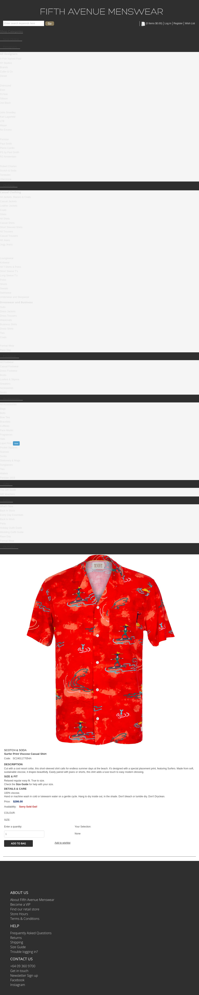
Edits (6, 500)
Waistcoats (6, 320)
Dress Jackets (7, 311)
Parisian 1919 (7, 477)
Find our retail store (24, 909)
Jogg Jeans (6, 244)
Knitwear (5, 262)
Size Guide (18, 947)
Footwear (9, 356)
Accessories (6, 388)
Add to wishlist (62, 842)
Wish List (190, 23)
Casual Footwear (9, 366)
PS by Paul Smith (9, 152)
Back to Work (7, 519)
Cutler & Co (6, 71)
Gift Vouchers (7, 494)
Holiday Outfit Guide (11, 527)
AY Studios (6, 63)
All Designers (8, 54)
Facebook (17, 980)
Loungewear (7, 258)
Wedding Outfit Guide (12, 532)
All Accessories (8, 404)
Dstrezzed (5, 85)
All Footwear (7, 362)
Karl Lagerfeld (7, 116)
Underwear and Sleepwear (14, 297)
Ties (2, 333)
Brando (4, 67)
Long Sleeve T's (8, 275)
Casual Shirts (7, 223)
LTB (2, 121)
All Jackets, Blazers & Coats (15, 197)
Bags (3, 408)
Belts (3, 413)
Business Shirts (8, 324)
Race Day (5, 350)
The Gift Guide (8, 489)
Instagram (17, 984)
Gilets (3, 214)
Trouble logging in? (24, 951)
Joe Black (5, 102)
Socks (3, 392)
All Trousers (6, 231)
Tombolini (5, 174)
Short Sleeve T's (9, 271)
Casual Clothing (10, 192)
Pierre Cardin (7, 148)
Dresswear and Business (16, 302)
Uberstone (5, 179)
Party (3, 523)
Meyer (3, 125)
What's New (6, 506)
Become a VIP (20, 904)
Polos (3, 279)
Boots (3, 375)
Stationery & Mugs (10, 460)
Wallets (4, 473)
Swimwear (5, 292)
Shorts (3, 284)
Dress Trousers (8, 315)
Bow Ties (5, 417)
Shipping (16, 942)
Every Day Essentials (11, 515)
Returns (16, 937)
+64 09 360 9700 (22, 966)
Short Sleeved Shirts (11, 227)
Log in (168, 23)
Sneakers (5, 383)
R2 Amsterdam (8, 156)
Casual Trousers (9, 235)
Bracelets (5, 421)
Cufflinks (4, 426)
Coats (3, 210)
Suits (3, 307)
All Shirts (5, 218)
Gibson (4, 98)
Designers (10, 47)
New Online (11, 39)
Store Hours (19, 914)
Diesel (3, 76)
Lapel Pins (5, 443)
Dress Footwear (8, 370)
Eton (2, 89)
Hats (2, 439)
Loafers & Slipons (9, 379)
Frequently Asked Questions (30, 933)
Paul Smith (6, 143)
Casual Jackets (8, 201)
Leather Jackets (8, 205)
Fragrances (6, 434)
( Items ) (151, 23)
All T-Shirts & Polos (10, 266)
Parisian (4, 139)
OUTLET (9, 547)
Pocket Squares (8, 447)
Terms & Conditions (24, 918)
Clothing (8, 185)
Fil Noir (4, 94)
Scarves (4, 451)
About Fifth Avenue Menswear (32, 899)
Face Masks (6, 430)
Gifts (6, 484)
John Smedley (8, 112)
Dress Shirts (6, 328)
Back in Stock (7, 510)
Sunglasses (6, 464)
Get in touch (19, 971)
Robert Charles (8, 166)
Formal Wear (7, 345)
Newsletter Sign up (24, 975)
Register (178, 23)
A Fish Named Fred (10, 58)
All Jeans (5, 240)
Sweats (4, 288)
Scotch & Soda (8, 170)
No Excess (6, 129)
